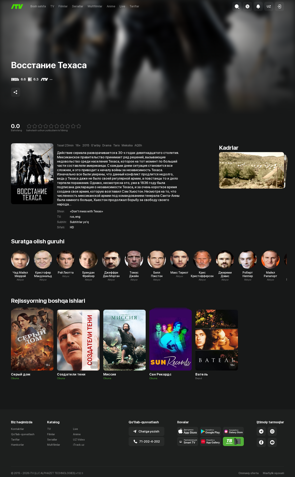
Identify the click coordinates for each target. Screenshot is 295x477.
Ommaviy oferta (248, 473)
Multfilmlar (95, 6)
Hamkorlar (17, 444)
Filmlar (63, 6)
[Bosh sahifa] (17, 6)
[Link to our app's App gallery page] (210, 441)
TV (52, 6)
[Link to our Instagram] (272, 431)
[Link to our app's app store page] (187, 431)
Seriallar (77, 6)
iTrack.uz (78, 444)
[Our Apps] (187, 441)
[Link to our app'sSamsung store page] (233, 431)
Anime (111, 6)
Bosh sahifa (38, 6)
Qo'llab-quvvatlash (22, 434)
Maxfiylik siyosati (273, 473)
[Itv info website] (233, 441)
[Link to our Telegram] (261, 431)
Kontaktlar (17, 429)
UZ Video (79, 439)
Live (122, 6)
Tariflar (134, 6)
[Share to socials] (15, 92)
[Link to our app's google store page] (210, 431)
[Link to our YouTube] (272, 442)
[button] (268, 6)
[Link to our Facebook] (261, 442)
